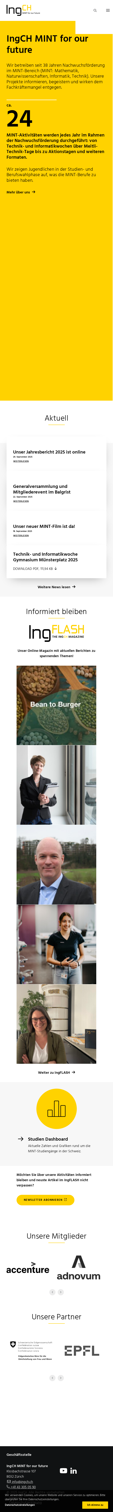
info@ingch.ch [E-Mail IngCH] (22, 1482)
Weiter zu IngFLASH (56, 1073)
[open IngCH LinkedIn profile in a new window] (73, 1473)
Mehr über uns (21, 192)
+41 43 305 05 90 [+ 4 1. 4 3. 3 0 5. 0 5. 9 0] (23, 1487)
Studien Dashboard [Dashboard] (48, 1139)
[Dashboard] (21, 1140)
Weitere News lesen (56, 552)
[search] (93, 10)
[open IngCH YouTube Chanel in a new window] (63, 1473)
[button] (108, 10)
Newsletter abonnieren (45, 1200)
